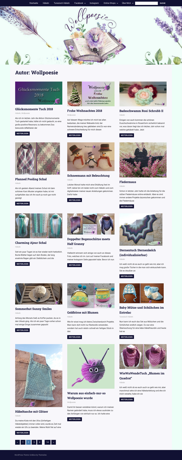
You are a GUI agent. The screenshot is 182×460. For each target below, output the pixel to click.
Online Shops (111, 3)
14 (47, 442)
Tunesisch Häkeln (62, 3)
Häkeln (46, 3)
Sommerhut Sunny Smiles (34, 309)
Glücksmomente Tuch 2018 (34, 109)
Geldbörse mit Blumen (83, 312)
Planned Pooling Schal (31, 179)
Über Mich (128, 3)
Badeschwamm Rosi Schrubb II (141, 111)
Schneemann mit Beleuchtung (89, 176)
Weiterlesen (22, 133)
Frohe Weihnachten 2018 (85, 111)
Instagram (94, 3)
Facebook (80, 3)
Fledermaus (128, 182)
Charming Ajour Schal (31, 243)
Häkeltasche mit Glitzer (32, 411)
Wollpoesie (25, 113)
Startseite (33, 3)
